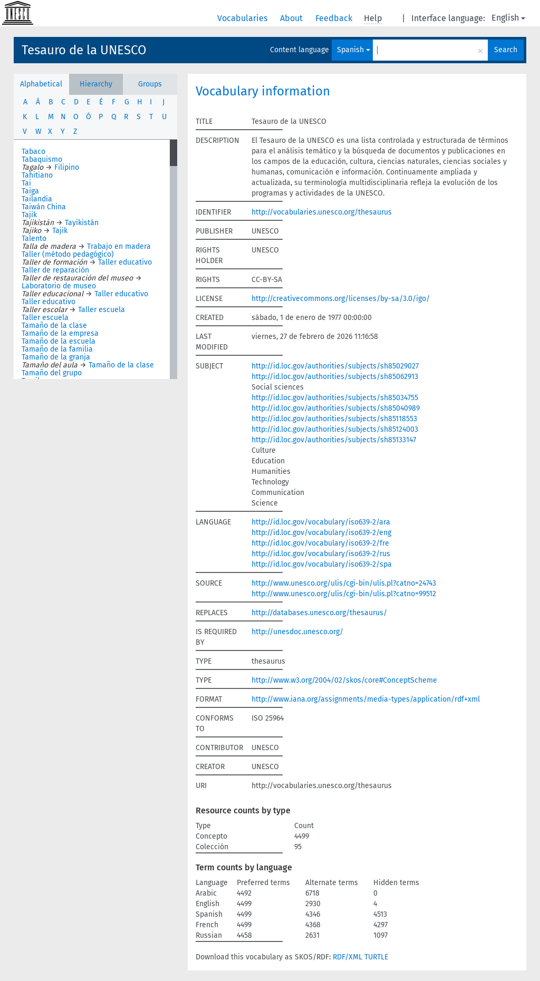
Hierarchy (96, 84)
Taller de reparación (55, 270)
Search (505, 49)
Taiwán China (44, 206)
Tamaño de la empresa (60, 333)
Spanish (353, 49)
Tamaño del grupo (52, 372)
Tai (26, 183)
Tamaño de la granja (56, 357)
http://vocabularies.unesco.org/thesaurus (322, 212)
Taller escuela (101, 309)
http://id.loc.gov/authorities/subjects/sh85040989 (336, 408)
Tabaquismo (42, 159)
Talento (34, 238)
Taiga (30, 191)
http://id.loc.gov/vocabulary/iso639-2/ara (321, 522)
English (508, 18)
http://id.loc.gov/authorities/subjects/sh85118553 (334, 418)
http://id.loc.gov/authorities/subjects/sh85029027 (335, 366)
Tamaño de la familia (57, 349)
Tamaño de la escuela (58, 341)
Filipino (66, 167)
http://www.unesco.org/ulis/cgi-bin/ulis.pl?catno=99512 (344, 593)
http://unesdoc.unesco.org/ (297, 631)
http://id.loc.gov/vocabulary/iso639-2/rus (321, 553)
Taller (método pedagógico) (68, 254)
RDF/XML (347, 957)
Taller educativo (125, 262)
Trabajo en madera (119, 246)
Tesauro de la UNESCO (84, 50)
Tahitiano (37, 175)
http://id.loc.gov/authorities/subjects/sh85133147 (334, 439)
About (292, 18)
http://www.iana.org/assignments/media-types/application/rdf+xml (366, 699)
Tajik (29, 214)
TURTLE (376, 957)
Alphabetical (41, 84)
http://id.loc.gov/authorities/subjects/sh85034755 (335, 397)
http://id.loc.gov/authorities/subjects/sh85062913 (335, 376)
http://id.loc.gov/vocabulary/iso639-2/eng (321, 532)
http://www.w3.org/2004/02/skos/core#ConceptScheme (344, 680)
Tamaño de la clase (54, 325)
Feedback (334, 18)
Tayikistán (82, 222)
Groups (150, 84)
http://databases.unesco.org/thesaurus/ (319, 612)
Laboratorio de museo (59, 285)
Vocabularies (243, 18)
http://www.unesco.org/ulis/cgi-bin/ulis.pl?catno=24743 (344, 583)
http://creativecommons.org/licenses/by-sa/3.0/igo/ (341, 298)
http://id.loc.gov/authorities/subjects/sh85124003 (335, 429)
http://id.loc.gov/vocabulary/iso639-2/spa (322, 564)
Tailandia (37, 199)
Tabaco (33, 151)
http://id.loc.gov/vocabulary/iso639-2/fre (320, 543)
